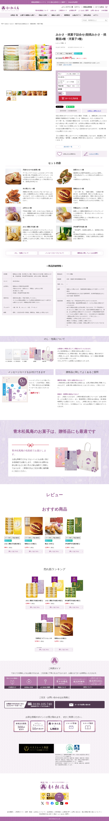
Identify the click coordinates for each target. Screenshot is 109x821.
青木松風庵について (41, 10)
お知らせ (53, 10)
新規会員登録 (87, 7)
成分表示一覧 (68, 147)
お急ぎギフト (76, 15)
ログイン (77, 7)
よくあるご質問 (83, 10)
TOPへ (59, 796)
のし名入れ (61, 77)
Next (51, 58)
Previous (4, 58)
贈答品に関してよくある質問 (87, 253)
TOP (2, 24)
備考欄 (60, 89)
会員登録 (50, 812)
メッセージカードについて (54, 253)
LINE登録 (104, 10)
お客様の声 (72, 10)
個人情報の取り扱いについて (91, 812)
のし (60, 74)
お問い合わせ (95, 10)
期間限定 (67, 15)
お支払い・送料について (94, 110)
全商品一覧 (14, 15)
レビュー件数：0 (61, 43)
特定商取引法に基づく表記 (47, 814)
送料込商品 (87, 15)
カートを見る (101, 7)
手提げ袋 (61, 86)
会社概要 (10, 812)
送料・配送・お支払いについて (35, 812)
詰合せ (7, 24)
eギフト (95, 15)
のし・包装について (21, 253)
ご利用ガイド (62, 10)
